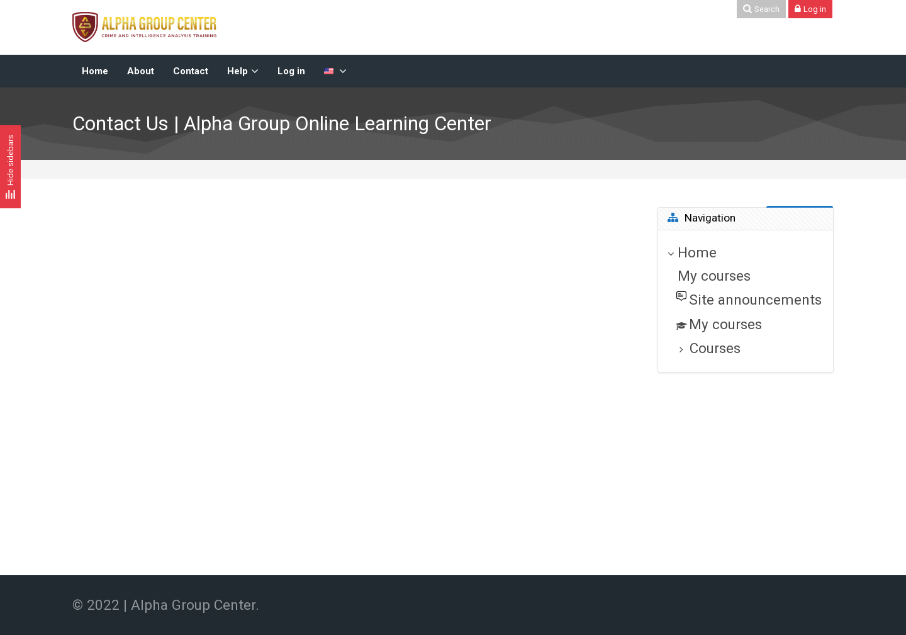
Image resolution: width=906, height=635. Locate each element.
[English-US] (336, 71)
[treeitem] (746, 301)
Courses (715, 348)
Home (697, 252)
